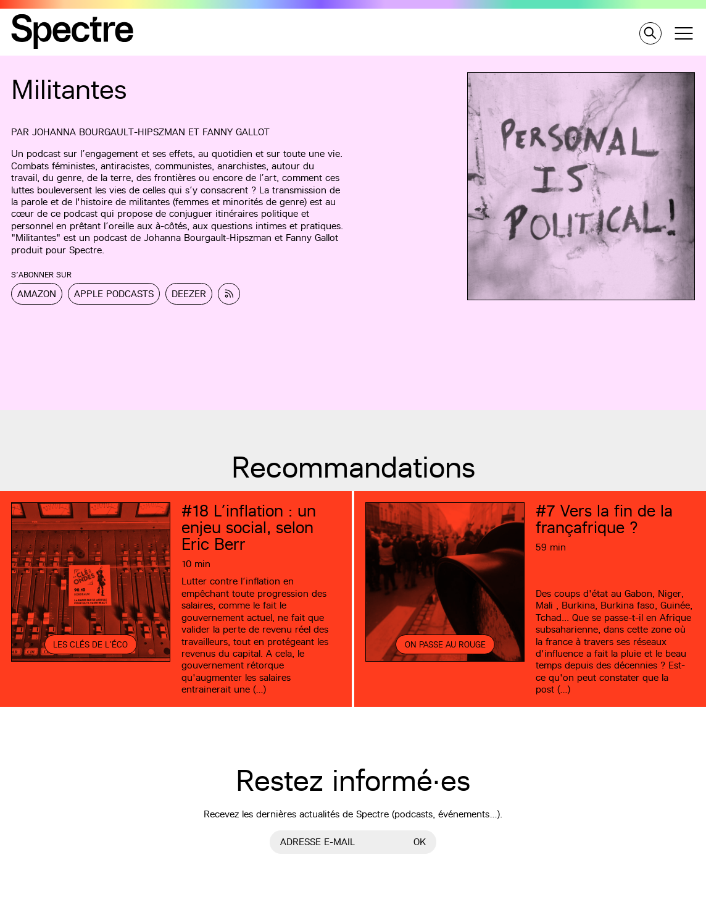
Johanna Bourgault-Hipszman (108, 132)
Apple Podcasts (114, 294)
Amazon (36, 294)
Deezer (189, 294)
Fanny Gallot (236, 132)
